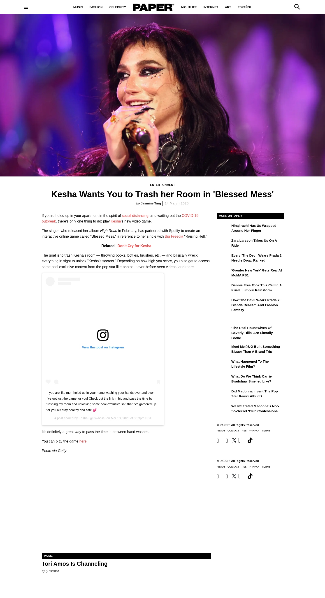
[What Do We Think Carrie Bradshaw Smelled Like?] (223, 379)
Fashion (96, 7)
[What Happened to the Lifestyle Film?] (223, 364)
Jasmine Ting (151, 203)
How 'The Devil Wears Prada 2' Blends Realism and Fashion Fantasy (255, 305)
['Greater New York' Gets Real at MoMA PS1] (223, 273)
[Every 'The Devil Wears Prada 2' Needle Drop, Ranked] (223, 258)
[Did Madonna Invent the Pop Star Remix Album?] (223, 394)
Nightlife (189, 7)
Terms (266, 430)
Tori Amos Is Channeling (75, 564)
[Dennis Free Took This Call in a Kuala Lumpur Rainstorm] (223, 288)
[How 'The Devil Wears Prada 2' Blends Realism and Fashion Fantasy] (223, 303)
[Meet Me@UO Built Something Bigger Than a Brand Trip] (223, 349)
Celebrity (117, 7)
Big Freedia (174, 236)
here (83, 441)
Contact (233, 430)
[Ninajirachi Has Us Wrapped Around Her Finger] (223, 228)
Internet (211, 7)
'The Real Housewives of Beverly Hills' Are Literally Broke (252, 333)
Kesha (116, 221)
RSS (244, 430)
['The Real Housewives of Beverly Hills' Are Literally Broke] (223, 331)
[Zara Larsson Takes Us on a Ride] (223, 243)
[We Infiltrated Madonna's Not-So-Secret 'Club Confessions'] (223, 409)
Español (245, 7)
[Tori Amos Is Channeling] (126, 510)
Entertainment (162, 185)
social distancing (135, 216)
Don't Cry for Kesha (134, 246)
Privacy (254, 430)
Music (78, 7)
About (221, 430)
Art (228, 7)
